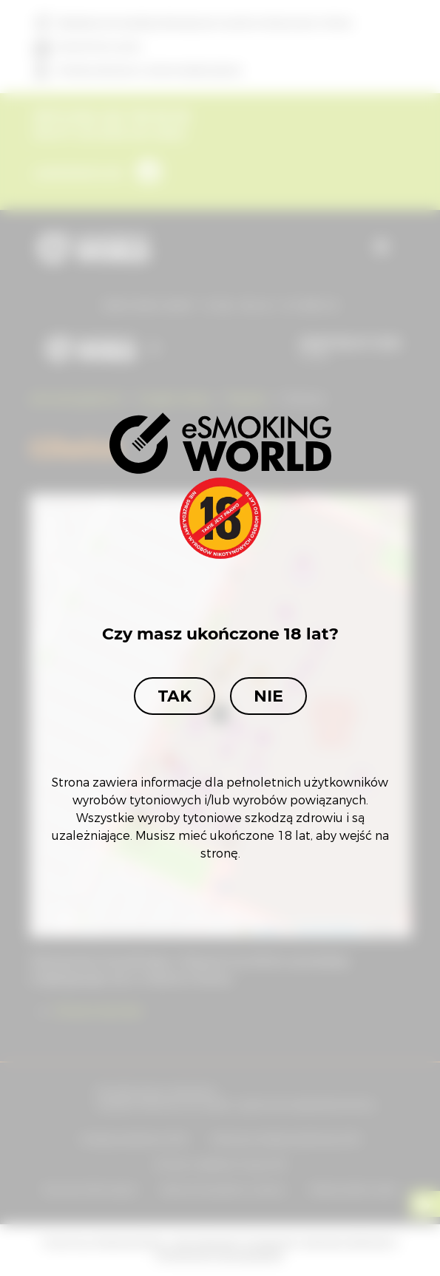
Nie (268, 696)
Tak (175, 696)
